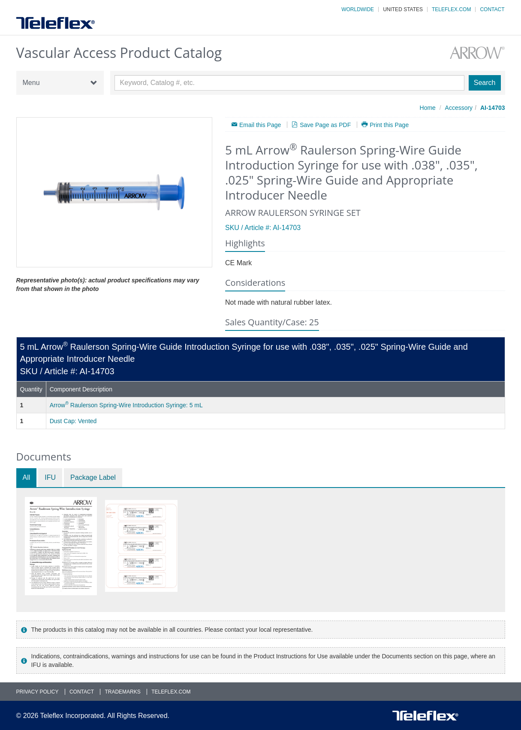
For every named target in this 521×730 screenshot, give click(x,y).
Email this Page (260, 124)
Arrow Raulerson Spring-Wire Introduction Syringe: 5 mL (126, 405)
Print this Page (389, 124)
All (26, 477)
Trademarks (122, 692)
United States (403, 9)
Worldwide (357, 9)
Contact (492, 9)
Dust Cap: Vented (73, 421)
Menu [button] (60, 83)
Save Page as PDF (325, 124)
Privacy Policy (37, 692)
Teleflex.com (451, 9)
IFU (50, 477)
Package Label (93, 477)
